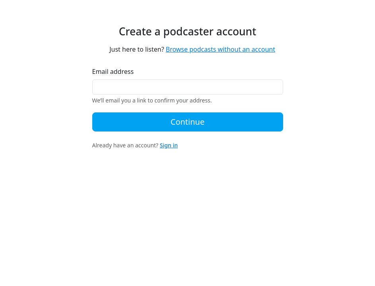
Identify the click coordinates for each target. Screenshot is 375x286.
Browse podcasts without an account (220, 49)
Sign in (169, 145)
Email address (113, 71)
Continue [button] (187, 121)
